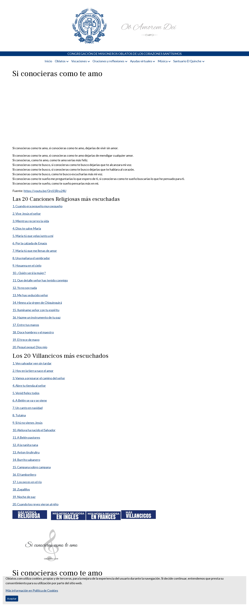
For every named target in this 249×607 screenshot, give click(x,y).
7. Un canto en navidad (27, 408)
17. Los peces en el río (27, 482)
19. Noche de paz (23, 497)
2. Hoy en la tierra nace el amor (32, 371)
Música (163, 61)
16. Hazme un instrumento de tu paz (36, 317)
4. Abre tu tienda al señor (29, 385)
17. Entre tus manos (25, 325)
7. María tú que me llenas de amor (34, 251)
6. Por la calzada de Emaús (29, 243)
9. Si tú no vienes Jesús (27, 423)
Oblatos (60, 61)
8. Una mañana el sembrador (31, 258)
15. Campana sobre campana (31, 467)
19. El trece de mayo (25, 340)
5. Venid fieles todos (25, 393)
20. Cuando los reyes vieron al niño (35, 504)
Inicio (48, 61)
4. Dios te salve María (26, 228)
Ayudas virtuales (141, 61)
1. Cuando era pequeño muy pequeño (37, 206)
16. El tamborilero (24, 474)
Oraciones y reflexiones (108, 61)
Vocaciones (79, 61)
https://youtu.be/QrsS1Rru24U (45, 191)
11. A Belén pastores (26, 437)
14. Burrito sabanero (26, 460)
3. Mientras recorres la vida (30, 221)
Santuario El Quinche (187, 61)
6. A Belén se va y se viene (29, 400)
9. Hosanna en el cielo (26, 265)
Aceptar (12, 598)
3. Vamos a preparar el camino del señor (38, 378)
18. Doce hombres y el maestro (33, 332)
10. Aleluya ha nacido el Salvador (34, 430)
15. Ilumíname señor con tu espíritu (35, 310)
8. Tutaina (19, 415)
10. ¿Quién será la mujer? (29, 273)
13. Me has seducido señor (30, 295)
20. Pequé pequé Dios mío (29, 347)
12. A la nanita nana (25, 445)
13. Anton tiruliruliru (26, 452)
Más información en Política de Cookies (32, 590)
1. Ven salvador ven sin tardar (32, 363)
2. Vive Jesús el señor (26, 213)
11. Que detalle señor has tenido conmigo (40, 280)
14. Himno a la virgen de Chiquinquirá (37, 302)
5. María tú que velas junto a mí (32, 236)
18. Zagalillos (21, 489)
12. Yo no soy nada (24, 288)
